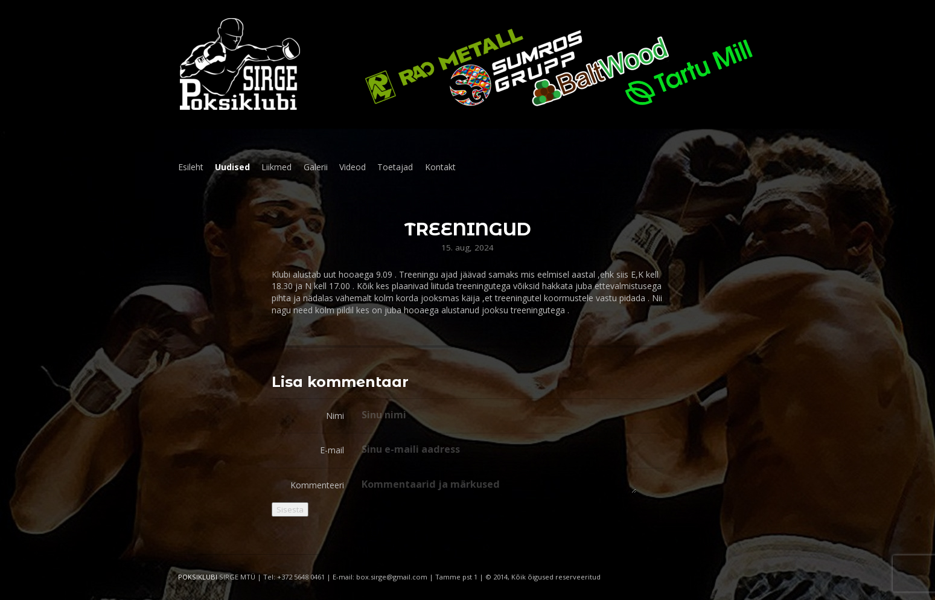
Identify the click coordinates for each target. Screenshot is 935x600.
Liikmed (276, 167)
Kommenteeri (317, 485)
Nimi (335, 415)
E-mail (332, 450)
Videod (352, 167)
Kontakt (440, 167)
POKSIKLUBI (197, 576)
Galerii (316, 167)
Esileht (190, 167)
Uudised (232, 167)
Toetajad (395, 167)
